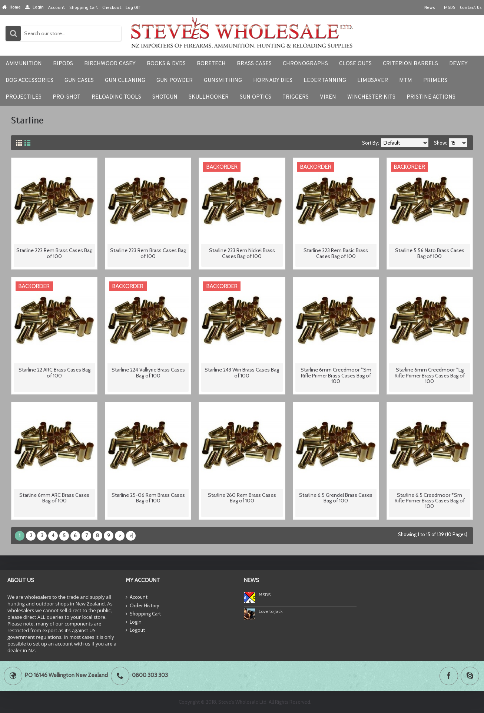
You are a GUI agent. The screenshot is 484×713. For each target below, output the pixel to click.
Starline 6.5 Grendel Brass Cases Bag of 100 (335, 498)
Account (136, 597)
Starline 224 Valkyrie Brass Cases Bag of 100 (148, 372)
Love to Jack (271, 611)
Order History (142, 606)
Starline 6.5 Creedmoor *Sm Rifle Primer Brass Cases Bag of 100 (430, 501)
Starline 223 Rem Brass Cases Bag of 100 (148, 253)
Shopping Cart (143, 614)
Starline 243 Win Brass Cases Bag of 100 (242, 372)
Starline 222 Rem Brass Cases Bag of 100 (54, 253)
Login (134, 622)
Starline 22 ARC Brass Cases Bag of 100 (54, 372)
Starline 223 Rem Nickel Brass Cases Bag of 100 (242, 253)
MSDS (265, 594)
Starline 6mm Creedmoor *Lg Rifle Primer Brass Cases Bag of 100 (430, 375)
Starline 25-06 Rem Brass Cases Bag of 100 (148, 498)
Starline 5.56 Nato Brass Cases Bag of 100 (429, 253)
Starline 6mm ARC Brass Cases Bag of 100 (54, 498)
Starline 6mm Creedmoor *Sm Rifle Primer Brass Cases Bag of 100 (336, 375)
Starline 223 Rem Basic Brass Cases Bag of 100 (336, 253)
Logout (135, 630)
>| (131, 535)
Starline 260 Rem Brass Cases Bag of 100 (242, 498)
